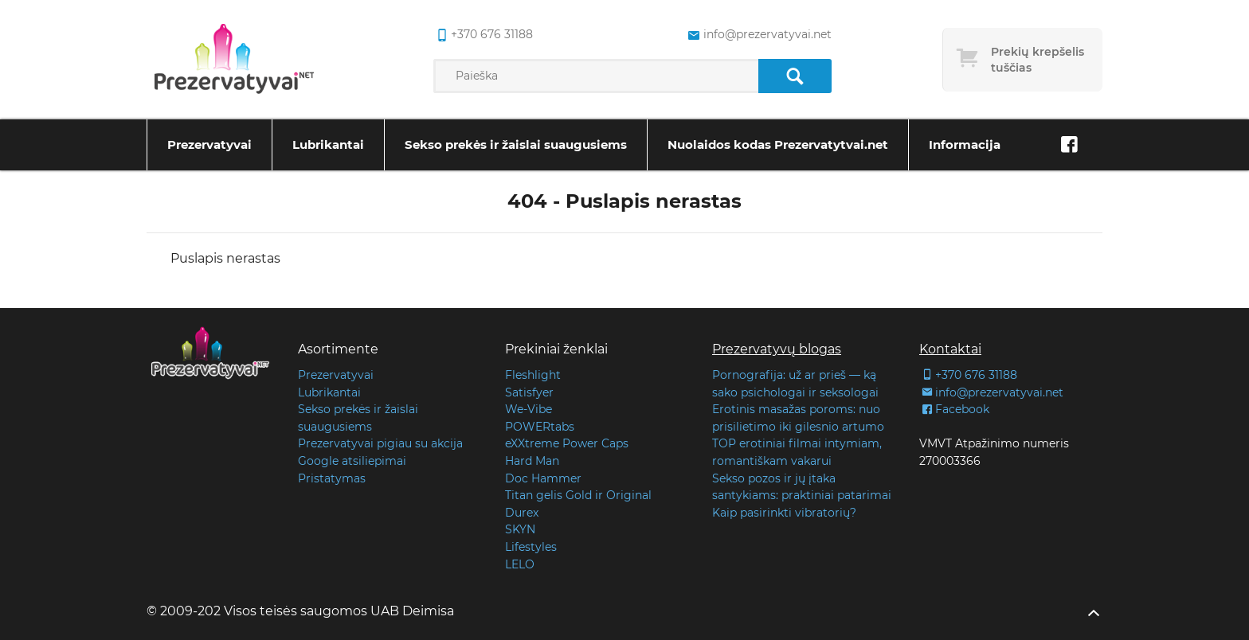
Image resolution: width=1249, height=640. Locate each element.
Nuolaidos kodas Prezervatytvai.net (778, 144)
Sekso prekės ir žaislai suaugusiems (516, 144)
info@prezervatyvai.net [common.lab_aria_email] (758, 35)
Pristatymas (332, 478)
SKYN (520, 529)
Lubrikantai (328, 144)
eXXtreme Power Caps (566, 443)
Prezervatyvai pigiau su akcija (380, 443)
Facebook (954, 409)
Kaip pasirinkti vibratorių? (784, 512)
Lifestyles (531, 547)
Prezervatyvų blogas (776, 349)
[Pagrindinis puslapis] (234, 60)
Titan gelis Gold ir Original (578, 495)
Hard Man (532, 461)
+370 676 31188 (968, 375)
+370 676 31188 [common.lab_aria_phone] (483, 35)
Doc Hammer (543, 478)
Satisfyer (529, 392)
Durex (521, 512)
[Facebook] (1069, 144)
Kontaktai (950, 349)
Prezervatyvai (209, 144)
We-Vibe (528, 409)
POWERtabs (539, 427)
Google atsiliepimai (352, 461)
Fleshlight (533, 375)
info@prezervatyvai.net (991, 392)
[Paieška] (794, 76)
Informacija (964, 144)
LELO (519, 564)
